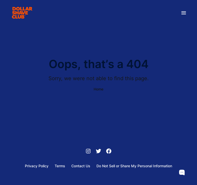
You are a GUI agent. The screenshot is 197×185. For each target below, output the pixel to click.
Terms (60, 166)
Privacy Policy (36, 166)
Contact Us (80, 166)
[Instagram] (88, 151)
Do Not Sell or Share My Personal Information (134, 166)
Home (98, 89)
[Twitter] (98, 151)
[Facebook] (109, 151)
